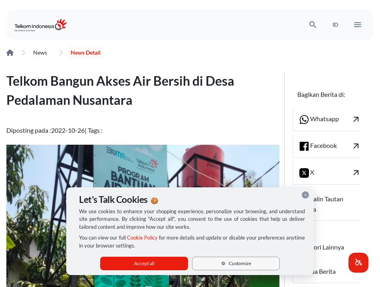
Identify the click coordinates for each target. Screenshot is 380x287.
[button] (358, 263)
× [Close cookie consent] (305, 195)
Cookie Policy (142, 237)
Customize (236, 263)
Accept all (144, 263)
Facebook (330, 146)
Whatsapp (330, 119)
